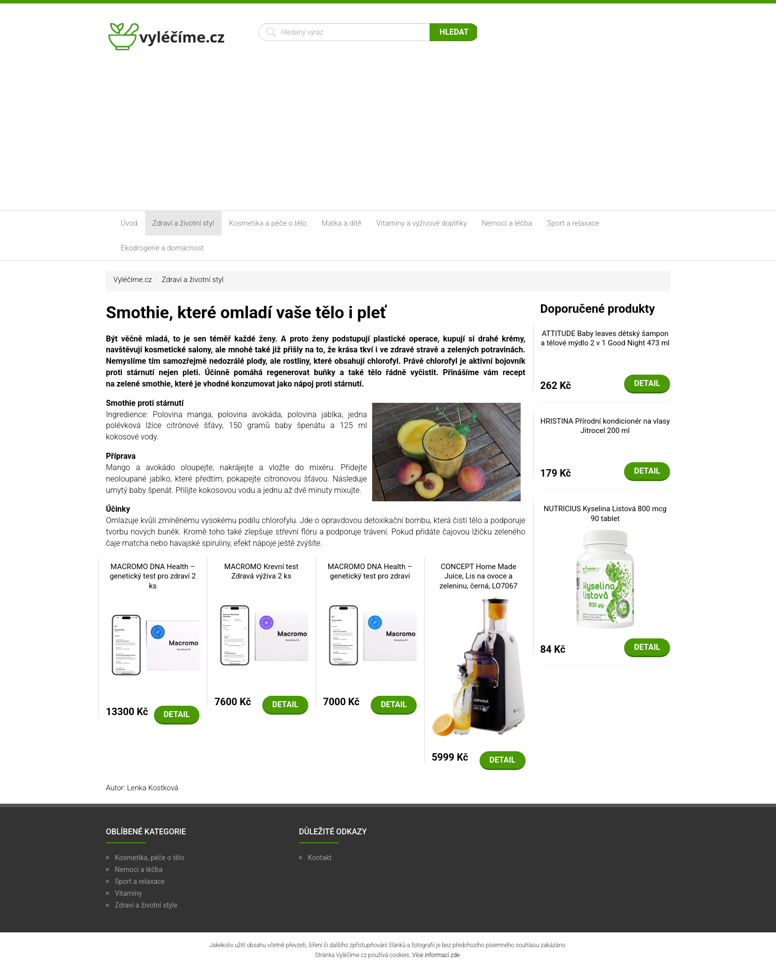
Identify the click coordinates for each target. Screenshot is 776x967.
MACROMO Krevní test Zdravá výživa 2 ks (261, 571)
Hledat (454, 32)
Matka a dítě (342, 223)
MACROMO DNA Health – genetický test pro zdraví (370, 571)
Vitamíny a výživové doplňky (421, 223)
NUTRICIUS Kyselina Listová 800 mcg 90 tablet (605, 513)
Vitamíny (128, 893)
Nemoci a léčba (507, 223)
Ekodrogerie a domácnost (162, 247)
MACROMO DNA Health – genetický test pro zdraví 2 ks (153, 576)
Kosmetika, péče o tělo (150, 858)
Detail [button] (177, 714)
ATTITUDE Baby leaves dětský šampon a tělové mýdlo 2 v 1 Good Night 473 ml (605, 338)
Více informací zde (436, 955)
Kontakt (320, 858)
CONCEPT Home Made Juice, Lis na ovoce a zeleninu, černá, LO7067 (478, 576)
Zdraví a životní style (146, 905)
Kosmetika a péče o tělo (268, 223)
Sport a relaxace (573, 223)
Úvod (129, 223)
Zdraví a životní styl (183, 223)
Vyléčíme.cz (132, 279)
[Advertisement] (388, 136)
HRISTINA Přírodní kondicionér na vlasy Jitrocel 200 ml (605, 426)
